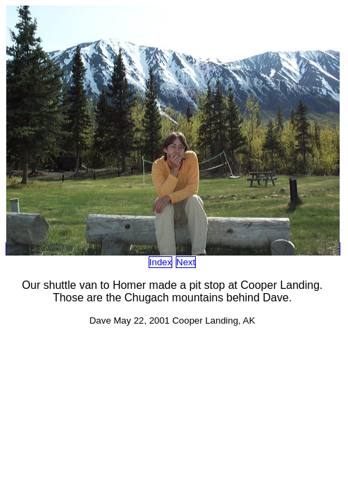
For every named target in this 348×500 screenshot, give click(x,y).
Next (185, 262)
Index (160, 262)
